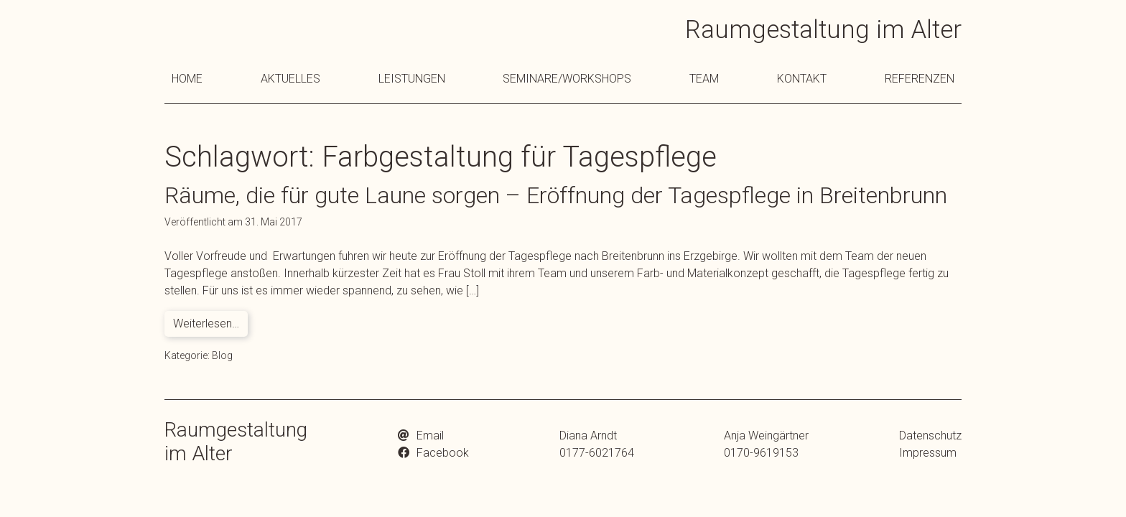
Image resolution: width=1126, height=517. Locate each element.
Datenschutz (930, 435)
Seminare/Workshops (567, 78)
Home (187, 78)
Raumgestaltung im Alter (823, 30)
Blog (222, 355)
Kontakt (802, 78)
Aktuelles (290, 78)
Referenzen (919, 78)
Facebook (443, 453)
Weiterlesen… (206, 323)
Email (430, 435)
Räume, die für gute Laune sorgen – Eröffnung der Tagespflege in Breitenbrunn (555, 195)
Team (704, 78)
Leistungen (411, 78)
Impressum (928, 453)
